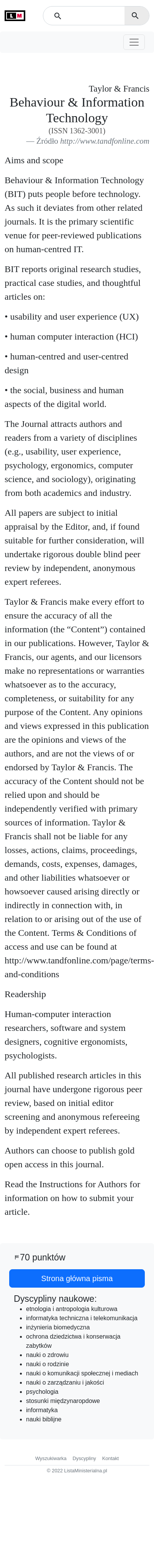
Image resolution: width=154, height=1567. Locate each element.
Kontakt (110, 1458)
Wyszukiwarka (51, 1458)
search (135, 15)
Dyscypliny (84, 1458)
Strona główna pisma (77, 1278)
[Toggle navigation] (134, 42)
